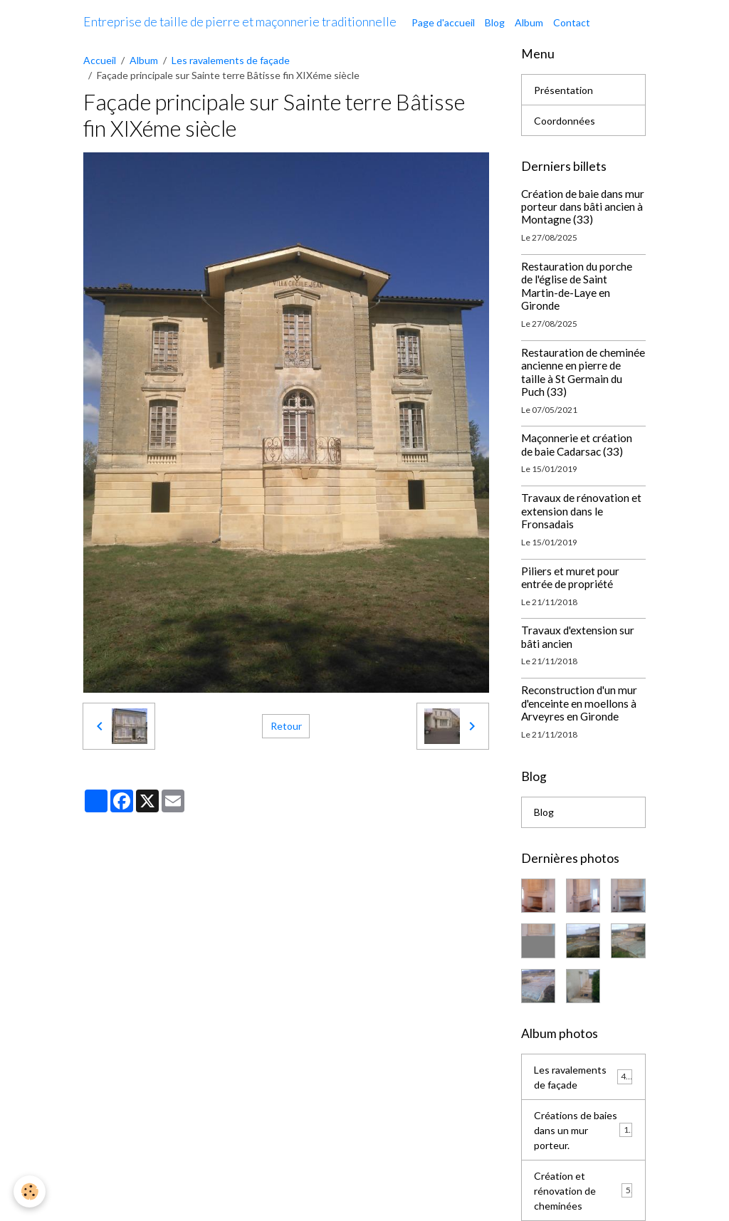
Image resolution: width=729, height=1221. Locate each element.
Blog (495, 22)
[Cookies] (30, 1191)
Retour (286, 726)
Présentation (563, 90)
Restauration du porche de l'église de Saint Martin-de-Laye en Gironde (576, 286)
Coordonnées (564, 121)
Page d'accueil (443, 22)
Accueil (99, 60)
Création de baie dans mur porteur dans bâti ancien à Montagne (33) (582, 206)
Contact (571, 22)
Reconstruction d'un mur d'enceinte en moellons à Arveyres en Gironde (579, 703)
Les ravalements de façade (231, 60)
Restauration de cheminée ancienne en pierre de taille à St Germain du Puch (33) (583, 372)
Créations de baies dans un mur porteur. (583, 1130)
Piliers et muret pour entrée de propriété (570, 577)
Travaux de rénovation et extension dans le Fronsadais (581, 510)
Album (529, 22)
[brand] (240, 22)
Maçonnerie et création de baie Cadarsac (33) (576, 444)
